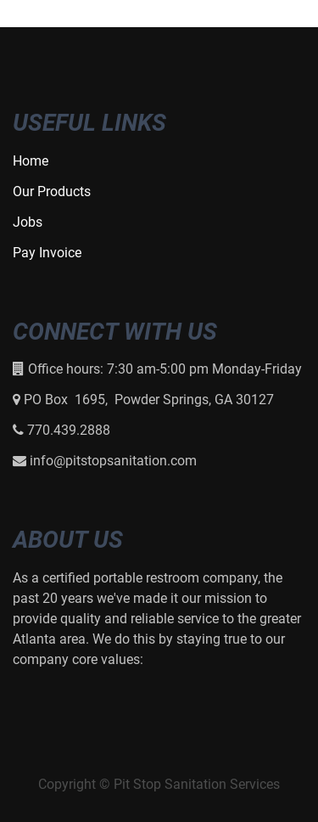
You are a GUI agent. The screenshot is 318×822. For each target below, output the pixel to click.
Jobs (27, 222)
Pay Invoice (47, 253)
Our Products (52, 191)
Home (30, 161)
